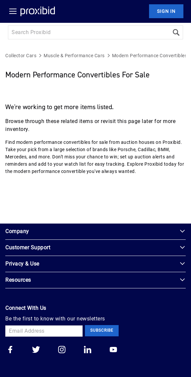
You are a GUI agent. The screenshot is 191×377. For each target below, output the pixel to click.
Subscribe (101, 330)
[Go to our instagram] (62, 350)
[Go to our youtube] (113, 350)
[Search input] (88, 32)
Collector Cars (20, 55)
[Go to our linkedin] (88, 350)
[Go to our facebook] (10, 350)
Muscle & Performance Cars (74, 55)
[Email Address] (44, 331)
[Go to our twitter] (36, 350)
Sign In (166, 11)
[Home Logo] (37, 11)
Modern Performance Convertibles (149, 55)
